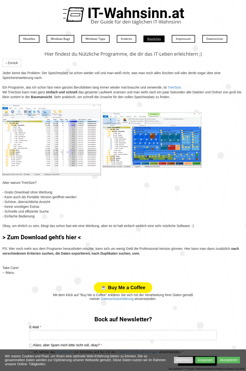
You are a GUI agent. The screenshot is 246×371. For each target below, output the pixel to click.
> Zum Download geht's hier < (41, 237)
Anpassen (205, 360)
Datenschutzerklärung (117, 299)
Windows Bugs (60, 39)
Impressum (183, 39)
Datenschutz (214, 39)
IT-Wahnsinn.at (135, 13)
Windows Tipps (95, 39)
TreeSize (174, 87)
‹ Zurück (12, 63)
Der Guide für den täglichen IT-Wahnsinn (136, 21)
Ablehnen (183, 360)
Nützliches (154, 39)
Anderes (126, 39)
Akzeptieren (229, 360)
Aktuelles (29, 39)
